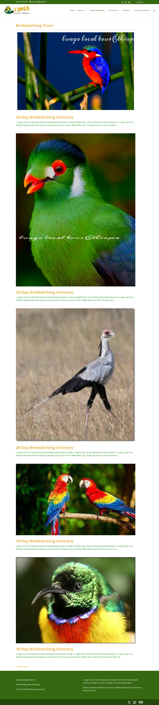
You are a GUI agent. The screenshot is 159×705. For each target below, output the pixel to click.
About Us (80, 10)
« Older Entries (22, 666)
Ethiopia (126, 10)
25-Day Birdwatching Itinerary (44, 292)
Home (72, 10)
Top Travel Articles (141, 10)
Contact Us (139, 2)
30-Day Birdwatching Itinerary (44, 117)
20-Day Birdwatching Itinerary (44, 447)
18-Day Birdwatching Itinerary (44, 649)
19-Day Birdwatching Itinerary (44, 540)
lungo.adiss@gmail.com (25, 680)
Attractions (113, 10)
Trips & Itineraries (96, 10)
